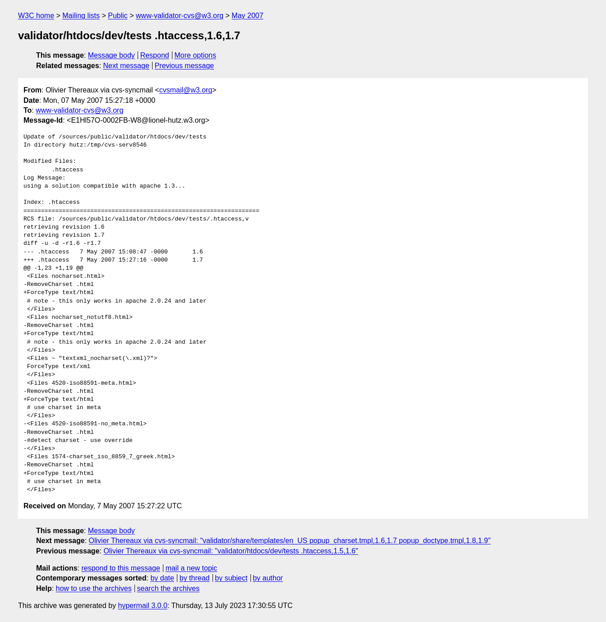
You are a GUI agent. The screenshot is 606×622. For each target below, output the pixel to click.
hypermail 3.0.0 (142, 605)
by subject (231, 578)
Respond (154, 55)
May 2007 (247, 15)
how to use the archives (94, 588)
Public (118, 15)
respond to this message (120, 568)
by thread (195, 578)
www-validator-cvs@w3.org (179, 15)
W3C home (36, 15)
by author (268, 578)
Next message (126, 65)
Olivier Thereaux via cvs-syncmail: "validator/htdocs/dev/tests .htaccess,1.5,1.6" (230, 551)
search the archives (168, 588)
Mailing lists (81, 15)
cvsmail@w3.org (186, 90)
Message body (111, 55)
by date (162, 578)
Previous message (184, 65)
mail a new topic (191, 568)
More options (196, 55)
